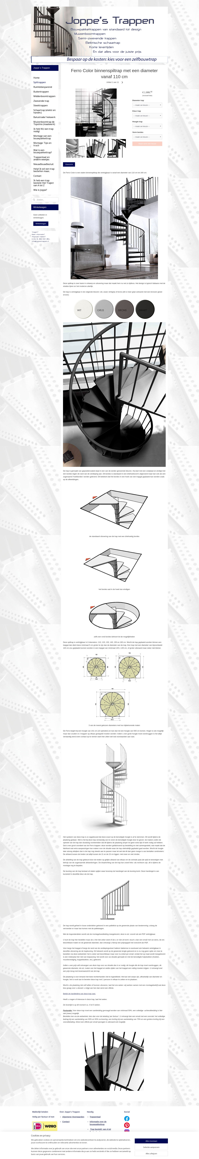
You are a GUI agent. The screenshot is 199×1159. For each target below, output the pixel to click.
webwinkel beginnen (106, 1154)
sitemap (92, 1154)
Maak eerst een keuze (147, 144)
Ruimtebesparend (42, 86)
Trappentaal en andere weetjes (41, 158)
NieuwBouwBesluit (43, 164)
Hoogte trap (137, 122)
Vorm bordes (137, 132)
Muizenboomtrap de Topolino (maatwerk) (44, 123)
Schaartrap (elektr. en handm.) (44, 111)
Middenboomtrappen (44, 96)
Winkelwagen (41, 224)
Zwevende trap (41, 100)
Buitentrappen (41, 91)
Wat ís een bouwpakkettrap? (42, 151)
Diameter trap (138, 100)
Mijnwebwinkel (127, 1154)
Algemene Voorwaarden (73, 1117)
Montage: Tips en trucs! (42, 144)
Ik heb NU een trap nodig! (43, 130)
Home (36, 77)
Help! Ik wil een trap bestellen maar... (43, 170)
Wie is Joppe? (40, 189)
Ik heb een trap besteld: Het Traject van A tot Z (43, 183)
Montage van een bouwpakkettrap (42, 137)
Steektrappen (40, 105)
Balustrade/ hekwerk (44, 117)
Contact (37, 175)
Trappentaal (95, 1117)
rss (97, 1154)
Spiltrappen (39, 82)
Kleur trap (136, 111)
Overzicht (69, 164)
